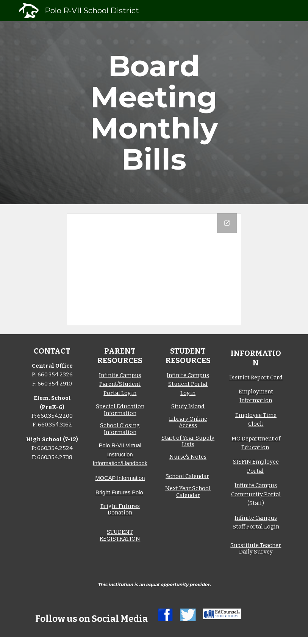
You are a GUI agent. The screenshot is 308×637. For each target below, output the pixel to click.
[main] (154, 112)
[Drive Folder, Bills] (154, 269)
